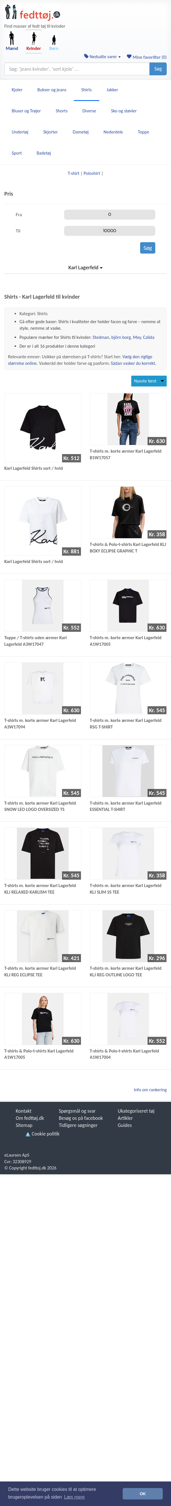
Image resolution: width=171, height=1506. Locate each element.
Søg (158, 69)
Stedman (101, 337)
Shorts (61, 111)
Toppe (143, 132)
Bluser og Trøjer (26, 111)
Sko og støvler (124, 111)
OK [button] (143, 1493)
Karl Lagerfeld (85, 267)
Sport (17, 153)
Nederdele (113, 132)
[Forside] (32, 12)
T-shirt (73, 173)
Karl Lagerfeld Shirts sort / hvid (33, 468)
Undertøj (20, 132)
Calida (148, 337)
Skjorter (50, 132)
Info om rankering (150, 1089)
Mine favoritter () (146, 57)
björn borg (121, 337)
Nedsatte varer (102, 56)
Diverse (89, 111)
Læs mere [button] (74, 1497)
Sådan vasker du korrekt (133, 363)
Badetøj (44, 153)
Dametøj (81, 132)
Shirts (86, 89)
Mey (137, 337)
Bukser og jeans (51, 89)
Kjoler (17, 89)
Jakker (112, 89)
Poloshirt (91, 173)
